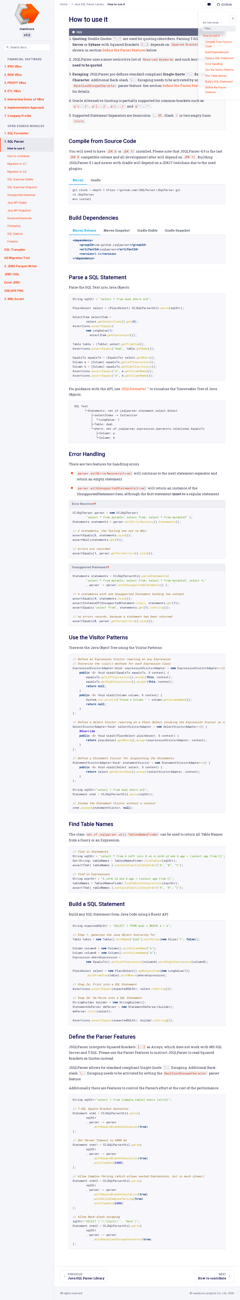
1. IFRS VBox (13, 66)
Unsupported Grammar (21, 195)
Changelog (13, 226)
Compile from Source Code (218, 44)
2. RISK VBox (13, 75)
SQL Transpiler (15, 249)
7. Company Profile (17, 116)
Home (64, 4)
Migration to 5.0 (16, 171)
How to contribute (18, 156)
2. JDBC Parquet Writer (20, 266)
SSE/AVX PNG (13, 291)
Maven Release (84, 230)
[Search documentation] (27, 47)
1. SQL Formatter (16, 133)
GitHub (224, 4)
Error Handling (213, 63)
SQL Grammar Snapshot (22, 187)
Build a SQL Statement (219, 81)
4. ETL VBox (12, 91)
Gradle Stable (147, 230)
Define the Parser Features (215, 89)
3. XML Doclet (14, 299)
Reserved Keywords (19, 218)
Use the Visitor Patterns (219, 69)
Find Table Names (216, 75)
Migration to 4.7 (16, 164)
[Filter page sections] (219, 28)
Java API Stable (17, 202)
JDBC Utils (11, 274)
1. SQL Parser (14, 141)
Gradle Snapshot (177, 230)
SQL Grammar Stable (20, 179)
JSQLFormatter (133, 389)
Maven (78, 180)
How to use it (16, 148)
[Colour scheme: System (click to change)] (209, 4)
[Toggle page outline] (233, 18)
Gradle (96, 180)
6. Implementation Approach (24, 107)
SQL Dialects (15, 233)
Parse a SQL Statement (219, 58)
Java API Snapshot (19, 210)
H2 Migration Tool (17, 258)
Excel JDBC (12, 282)
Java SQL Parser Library (87, 4)
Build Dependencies (217, 52)
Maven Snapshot (117, 230)
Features (12, 241)
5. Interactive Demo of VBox (24, 99)
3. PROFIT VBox (15, 83)
